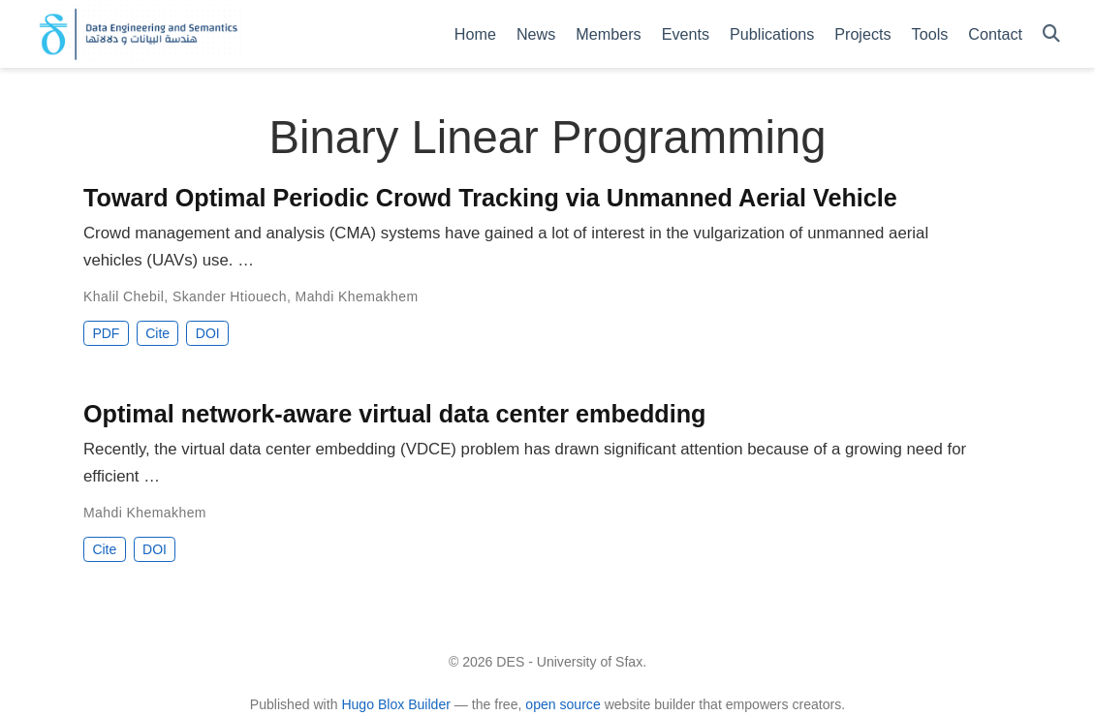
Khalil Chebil (123, 296)
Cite (157, 333)
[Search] (1051, 34)
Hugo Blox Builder (396, 704)
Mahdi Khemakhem (357, 296)
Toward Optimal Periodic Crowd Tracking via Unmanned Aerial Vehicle (490, 197)
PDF (105, 333)
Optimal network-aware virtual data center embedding (394, 413)
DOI (208, 333)
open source (562, 704)
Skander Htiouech (229, 296)
